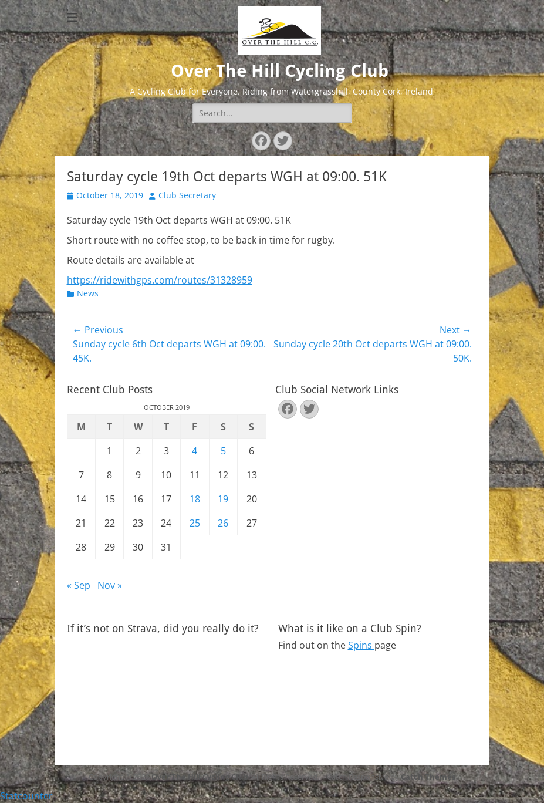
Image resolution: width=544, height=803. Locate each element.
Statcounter (26, 795)
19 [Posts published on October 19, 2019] (223, 498)
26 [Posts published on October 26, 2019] (223, 523)
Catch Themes (428, 776)
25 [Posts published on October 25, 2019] (195, 523)
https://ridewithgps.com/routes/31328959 (159, 280)
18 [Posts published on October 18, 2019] (195, 498)
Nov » (109, 585)
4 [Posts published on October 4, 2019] (194, 450)
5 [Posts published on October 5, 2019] (223, 450)
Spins (361, 645)
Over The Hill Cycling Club (279, 70)
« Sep (78, 585)
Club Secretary (187, 195)
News (88, 293)
